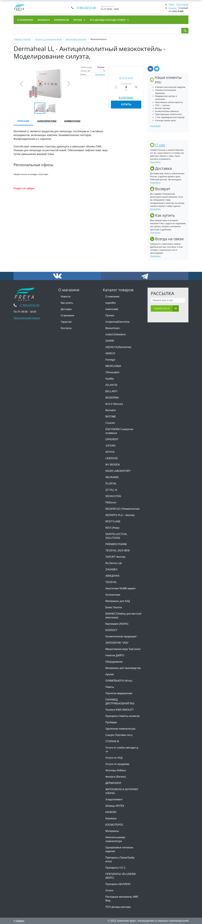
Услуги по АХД (113, 757)
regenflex (110, 303)
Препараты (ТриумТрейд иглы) (119, 859)
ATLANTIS (111, 385)
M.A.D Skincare (114, 404)
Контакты (66, 328)
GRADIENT (112, 439)
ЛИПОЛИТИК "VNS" (117, 642)
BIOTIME (110, 416)
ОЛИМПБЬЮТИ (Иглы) (118, 680)
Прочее (109, 315)
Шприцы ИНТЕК (114, 805)
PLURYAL (111, 483)
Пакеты (109, 687)
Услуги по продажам (117, 764)
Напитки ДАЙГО (114, 655)
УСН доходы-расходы (118, 907)
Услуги (109, 890)
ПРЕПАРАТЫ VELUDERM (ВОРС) (120, 876)
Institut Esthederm (115, 334)
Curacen (110, 423)
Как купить (67, 303)
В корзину (126, 97)
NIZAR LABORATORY (118, 471)
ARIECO (110, 353)
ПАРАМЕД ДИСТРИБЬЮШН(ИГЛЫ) (119, 701)
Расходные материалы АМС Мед (122, 898)
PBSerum (110, 502)
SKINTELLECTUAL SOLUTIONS (116, 536)
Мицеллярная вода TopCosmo (123, 649)
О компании (112, 296)
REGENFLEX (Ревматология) (122, 508)
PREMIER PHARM (116, 544)
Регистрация (182, 4)
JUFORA (110, 445)
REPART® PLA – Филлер (119, 515)
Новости (66, 296)
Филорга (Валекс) (115, 776)
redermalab (111, 309)
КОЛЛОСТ (111, 630)
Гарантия (66, 321)
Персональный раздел (27, 318)
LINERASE (111, 458)
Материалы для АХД (117, 601)
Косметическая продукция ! (121, 636)
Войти (171, 4)
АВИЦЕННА (112, 575)
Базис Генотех (113, 607)
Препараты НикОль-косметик (122, 716)
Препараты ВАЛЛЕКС (118, 884)
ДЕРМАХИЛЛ (113, 783)
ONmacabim (112, 372)
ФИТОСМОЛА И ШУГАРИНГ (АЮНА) (121, 791)
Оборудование (114, 661)
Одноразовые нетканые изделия (119, 849)
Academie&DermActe (117, 321)
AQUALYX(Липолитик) (118, 347)
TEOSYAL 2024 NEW (117, 550)
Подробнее (155, 126)
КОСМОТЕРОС (114, 824)
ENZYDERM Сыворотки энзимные (119, 431)
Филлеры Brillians (115, 770)
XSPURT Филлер (115, 557)
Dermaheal (100, 74)
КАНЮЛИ (110, 812)
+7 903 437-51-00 (86, 8)
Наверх (19, 920)
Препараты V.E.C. (115, 867)
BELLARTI (111, 391)
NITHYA (109, 452)
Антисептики (112, 594)
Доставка (66, 309)
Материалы (112, 831)
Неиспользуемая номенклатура (115, 839)
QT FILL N (111, 490)
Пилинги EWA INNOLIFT (119, 709)
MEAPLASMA (113, 366)
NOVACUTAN (113, 496)
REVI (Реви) (112, 527)
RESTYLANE (112, 521)
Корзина (172, 8)
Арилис (109, 674)
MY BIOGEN (112, 464)
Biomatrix (110, 410)
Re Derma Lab (113, 563)
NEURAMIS (112, 477)
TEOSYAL (111, 582)
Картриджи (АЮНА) (116, 623)
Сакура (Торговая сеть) (119, 735)
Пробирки (111, 722)
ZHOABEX (111, 569)
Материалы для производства (123, 668)
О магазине (67, 315)
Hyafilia (109, 378)
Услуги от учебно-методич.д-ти (122, 749)
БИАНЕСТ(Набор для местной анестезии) (123, 615)
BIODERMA (112, 397)
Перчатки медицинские (118, 693)
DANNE (109, 340)
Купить (126, 104)
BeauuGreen (112, 328)
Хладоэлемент (114, 799)
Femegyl (110, 359)
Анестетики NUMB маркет (120, 588)
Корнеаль (111, 818)
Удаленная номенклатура (120, 728)
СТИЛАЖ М (112, 741)
